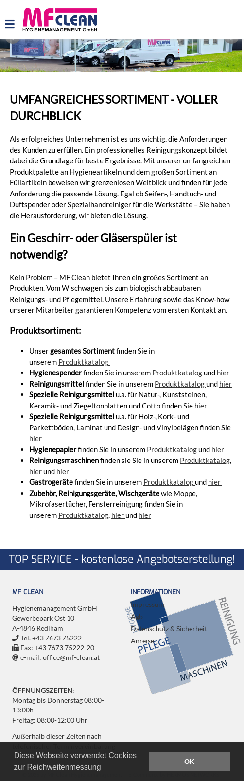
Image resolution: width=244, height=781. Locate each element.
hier (223, 372)
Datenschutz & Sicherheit (169, 629)
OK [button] (189, 761)
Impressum (147, 604)
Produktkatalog (84, 361)
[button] (104, 768)
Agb (137, 617)
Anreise (142, 641)
